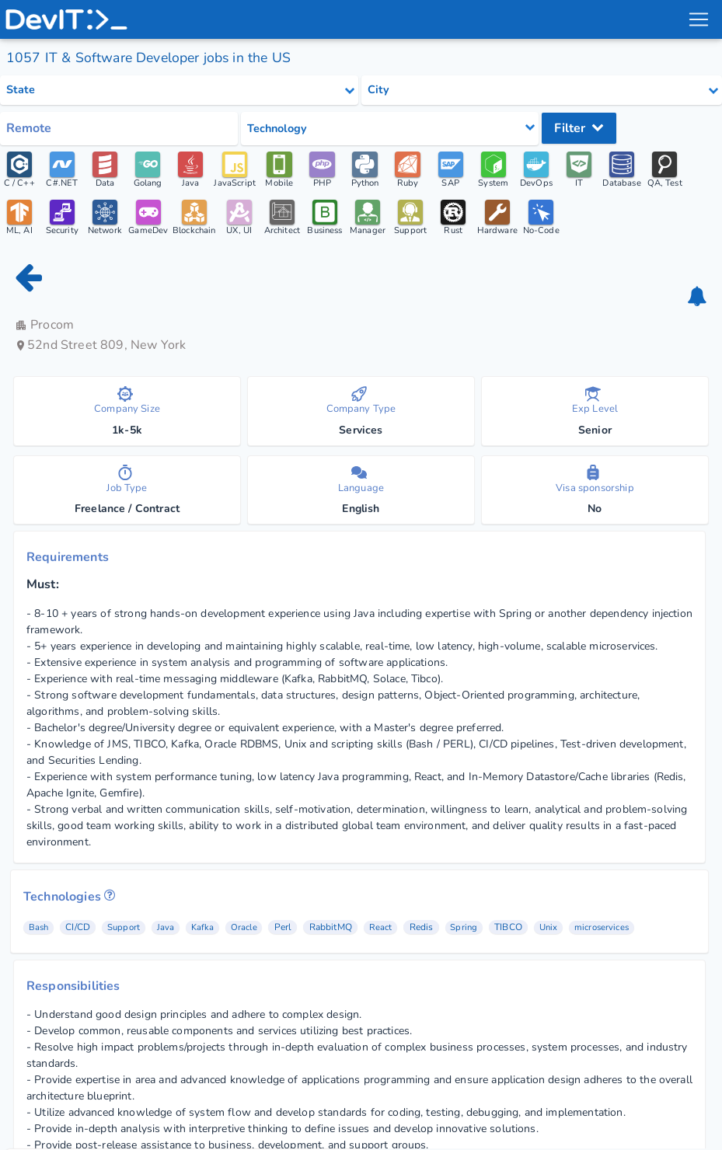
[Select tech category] (390, 128)
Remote (28, 128)
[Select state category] (179, 90)
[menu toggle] (698, 19)
